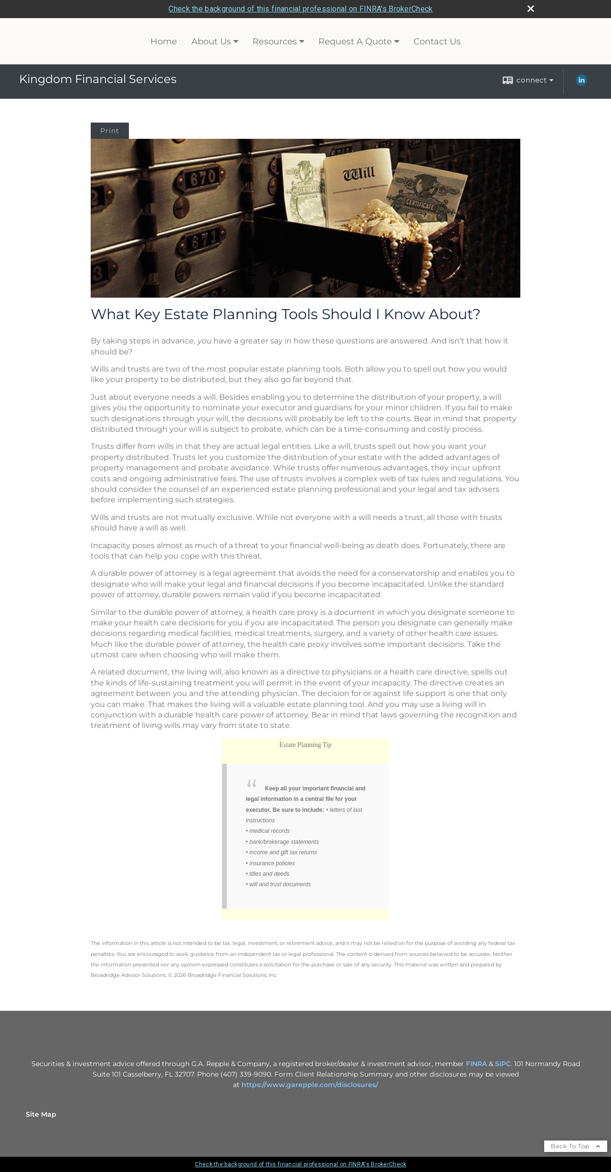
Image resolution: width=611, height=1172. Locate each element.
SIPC (503, 1063)
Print (109, 130)
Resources (275, 41)
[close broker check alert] (531, 8)
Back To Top (575, 1146)
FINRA (477, 1063)
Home (163, 41)
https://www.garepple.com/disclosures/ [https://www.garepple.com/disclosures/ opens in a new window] (310, 1084)
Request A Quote (355, 41)
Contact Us (437, 41)
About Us (211, 41)
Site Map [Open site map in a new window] (41, 1114)
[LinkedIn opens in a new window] (581, 83)
